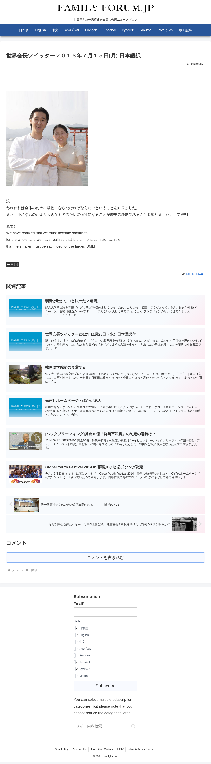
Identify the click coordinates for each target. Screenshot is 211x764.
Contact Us (79, 751)
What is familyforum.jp (143, 751)
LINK (121, 751)
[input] (105, 728)
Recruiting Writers (101, 751)
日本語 (12, 264)
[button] (133, 728)
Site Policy (61, 751)
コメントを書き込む (105, 559)
